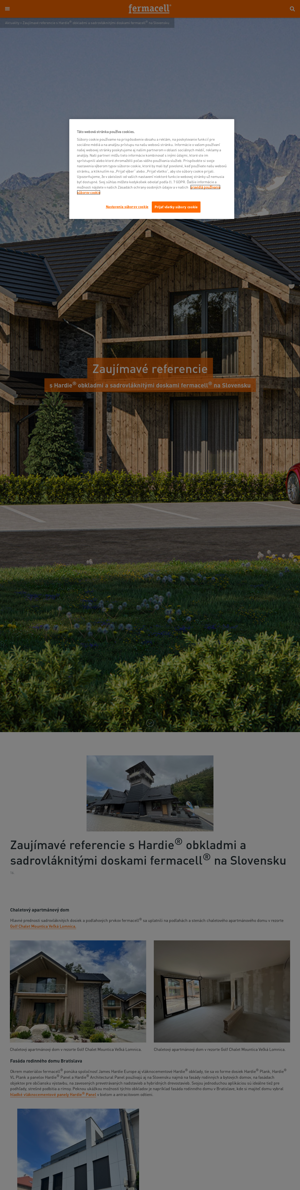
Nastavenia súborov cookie (127, 206)
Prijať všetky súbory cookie (176, 207)
